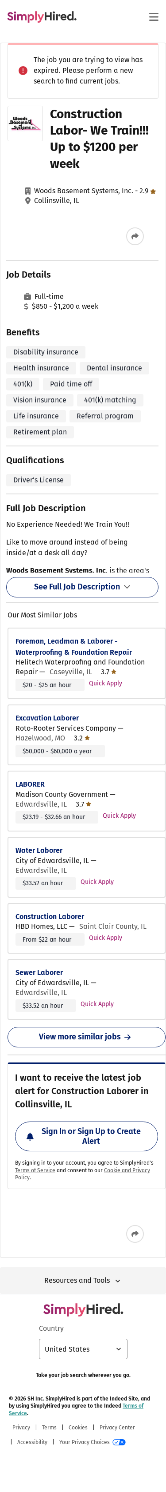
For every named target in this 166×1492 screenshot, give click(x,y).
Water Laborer (38, 850)
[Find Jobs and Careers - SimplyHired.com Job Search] (42, 17)
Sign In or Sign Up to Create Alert (84, 1136)
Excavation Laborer (47, 718)
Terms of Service (35, 1170)
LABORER (30, 784)
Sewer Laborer (39, 972)
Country (51, 1328)
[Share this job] (135, 236)
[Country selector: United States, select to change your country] (83, 1349)
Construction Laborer (49, 916)
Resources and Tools (83, 1280)
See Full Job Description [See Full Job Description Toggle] (82, 587)
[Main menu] (153, 17)
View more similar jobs (86, 1037)
